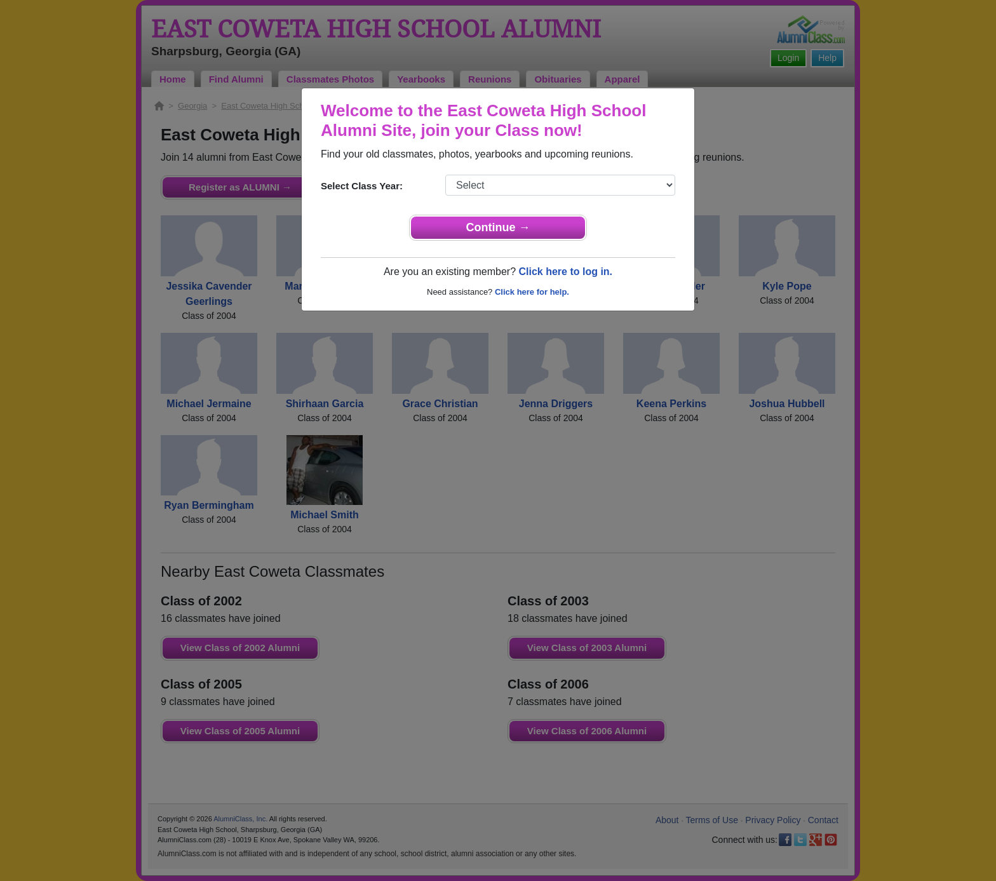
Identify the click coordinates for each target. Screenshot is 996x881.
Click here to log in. (565, 271)
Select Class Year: (362, 185)
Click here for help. (532, 292)
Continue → (498, 227)
